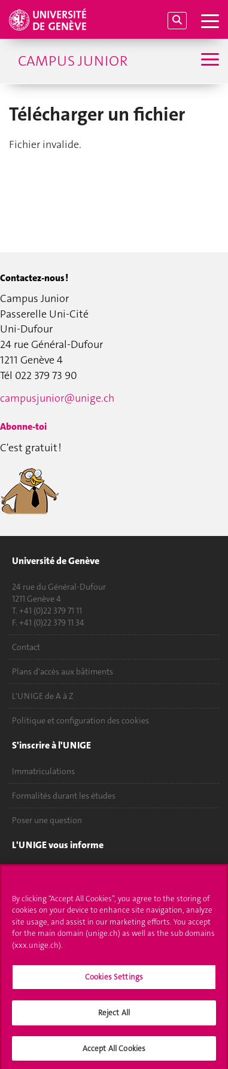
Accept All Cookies (114, 1052)
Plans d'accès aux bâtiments (62, 671)
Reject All (114, 1016)
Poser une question (47, 820)
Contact (26, 647)
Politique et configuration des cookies (80, 720)
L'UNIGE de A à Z (43, 696)
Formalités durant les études (63, 795)
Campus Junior (72, 60)
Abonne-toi (23, 426)
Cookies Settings (114, 981)
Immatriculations (43, 771)
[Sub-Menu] (208, 61)
